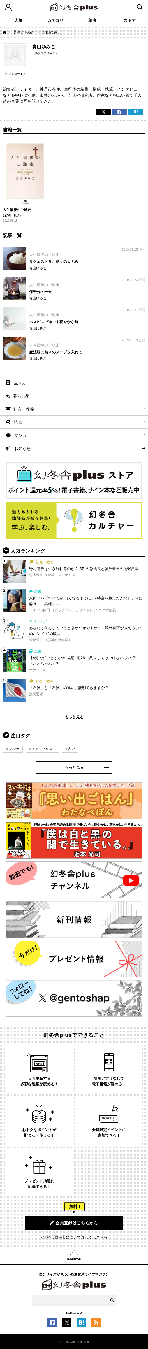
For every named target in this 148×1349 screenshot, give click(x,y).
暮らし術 (21, 396)
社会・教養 (23, 409)
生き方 (20, 383)
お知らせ (22, 448)
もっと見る (74, 717)
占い (71, 749)
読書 (18, 422)
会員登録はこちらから (74, 1222)
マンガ (20, 435)
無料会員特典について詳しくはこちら (75, 1237)
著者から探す (24, 32)
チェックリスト (43, 749)
